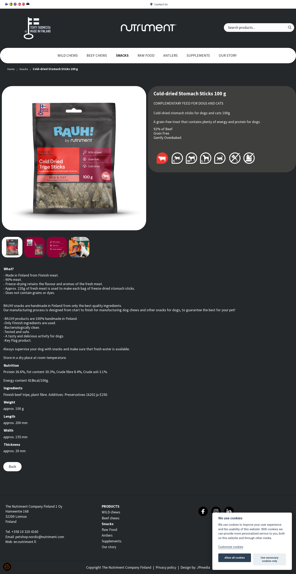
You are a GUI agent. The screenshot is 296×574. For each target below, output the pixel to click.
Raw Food (146, 55)
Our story (228, 55)
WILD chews (68, 55)
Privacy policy (166, 567)
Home (11, 69)
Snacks (122, 55)
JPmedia (203, 567)
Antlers (170, 55)
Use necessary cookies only (269, 559)
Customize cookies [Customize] (230, 547)
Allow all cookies (234, 557)
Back (12, 466)
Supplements (198, 55)
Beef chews (97, 55)
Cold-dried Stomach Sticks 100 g (55, 69)
